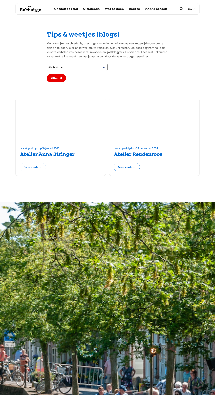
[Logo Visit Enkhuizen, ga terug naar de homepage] (31, 8)
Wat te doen (114, 9)
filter (56, 78)
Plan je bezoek (156, 9)
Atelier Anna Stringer (47, 154)
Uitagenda (91, 9)
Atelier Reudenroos (138, 154)
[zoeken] (181, 9)
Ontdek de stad (66, 9)
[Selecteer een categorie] (77, 67)
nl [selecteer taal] (191, 8)
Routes (134, 9)
